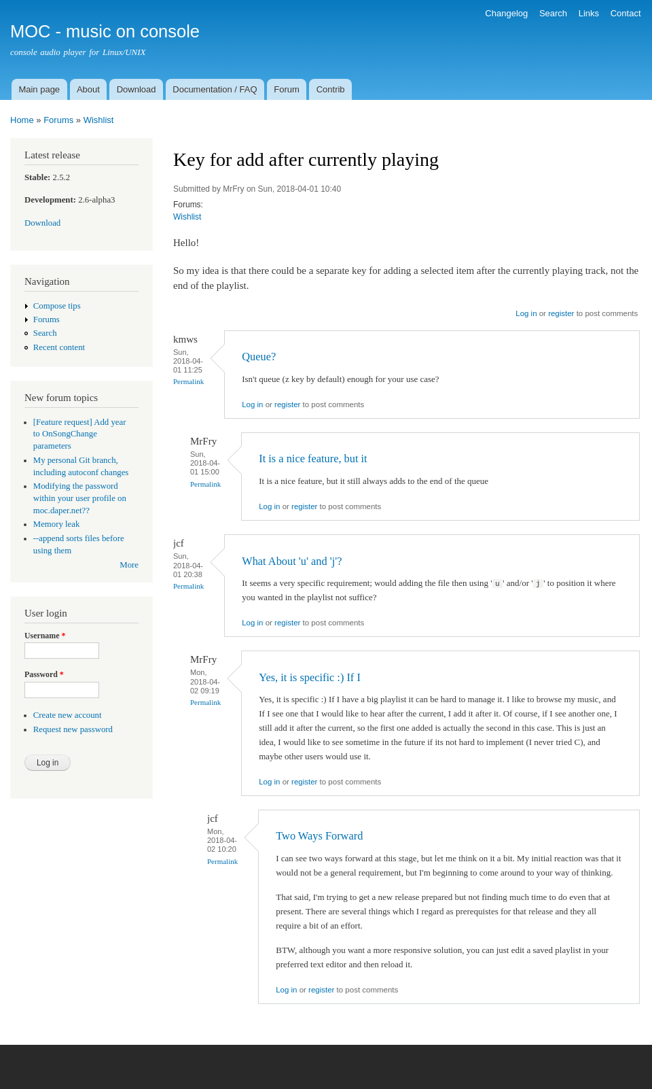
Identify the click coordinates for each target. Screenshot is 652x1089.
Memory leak (56, 524)
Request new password (73, 729)
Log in (526, 313)
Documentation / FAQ (215, 89)
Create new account (67, 715)
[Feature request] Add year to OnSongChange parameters (79, 434)
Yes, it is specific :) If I (310, 677)
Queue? (259, 356)
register (561, 313)
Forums (58, 120)
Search (553, 13)
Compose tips (57, 306)
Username (44, 635)
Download (136, 89)
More (129, 565)
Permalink (188, 381)
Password (44, 674)
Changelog (506, 13)
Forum (287, 89)
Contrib (330, 89)
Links (589, 13)
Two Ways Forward (319, 835)
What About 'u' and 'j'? (292, 561)
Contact (626, 13)
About (88, 89)
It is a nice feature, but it (313, 458)
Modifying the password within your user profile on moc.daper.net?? (79, 498)
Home (22, 120)
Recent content (59, 347)
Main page (39, 89)
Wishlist (99, 120)
